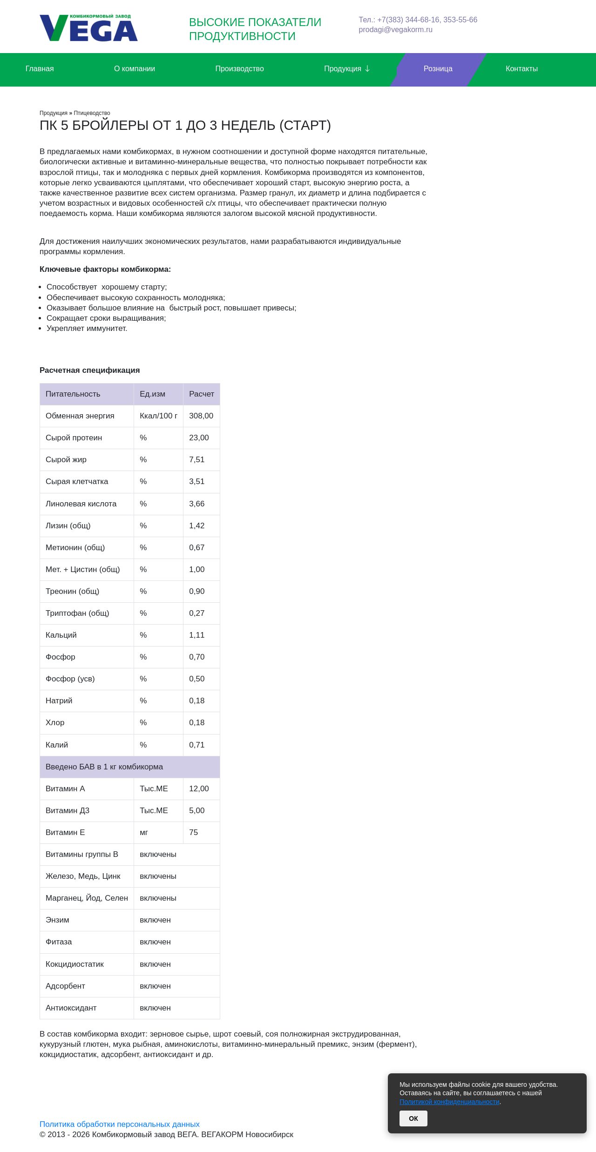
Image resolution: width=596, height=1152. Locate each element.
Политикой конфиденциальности (449, 1101)
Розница (438, 69)
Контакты (522, 69)
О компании (134, 69)
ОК (413, 1118)
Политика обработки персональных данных (120, 1124)
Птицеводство (92, 113)
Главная (40, 69)
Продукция (347, 69)
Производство (239, 69)
